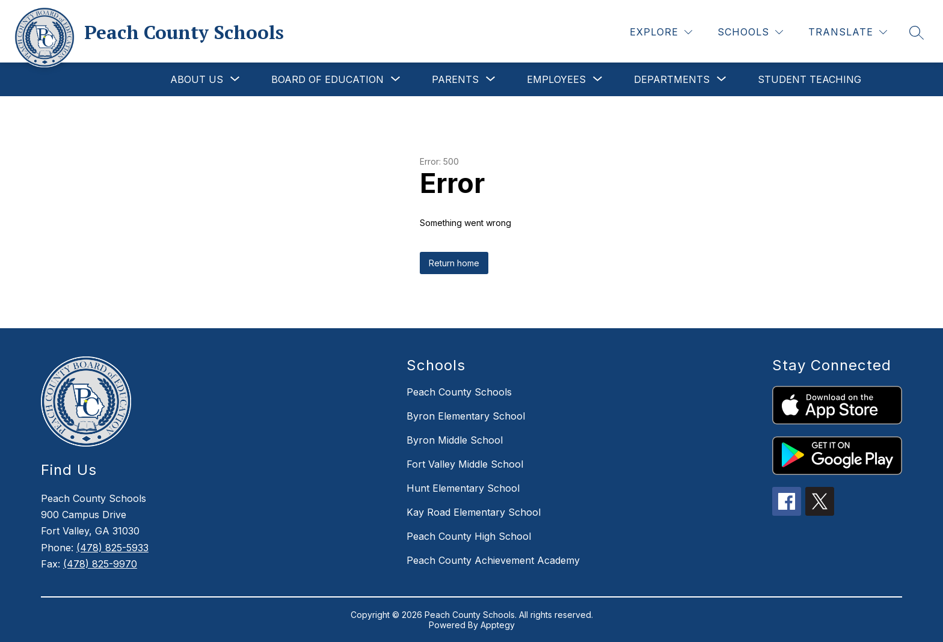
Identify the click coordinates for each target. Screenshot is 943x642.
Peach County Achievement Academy (493, 560)
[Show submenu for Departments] (672, 79)
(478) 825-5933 (112, 548)
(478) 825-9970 (100, 564)
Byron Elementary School (466, 416)
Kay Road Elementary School (474, 512)
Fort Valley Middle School (465, 464)
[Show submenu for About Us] (196, 79)
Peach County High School (469, 536)
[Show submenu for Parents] (455, 79)
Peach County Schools (459, 392)
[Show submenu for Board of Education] (327, 79)
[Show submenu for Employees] (556, 79)
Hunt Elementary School (463, 488)
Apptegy (498, 625)
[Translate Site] (847, 32)
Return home (454, 263)
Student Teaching (809, 79)
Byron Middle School (455, 440)
